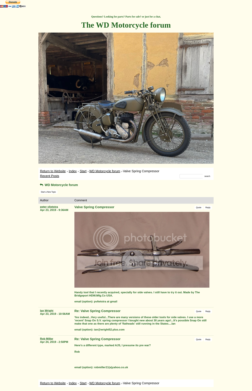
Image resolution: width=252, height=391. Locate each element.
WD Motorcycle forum (104, 171)
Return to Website (53, 171)
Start (83, 171)
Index (73, 171)
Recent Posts (49, 176)
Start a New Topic (48, 192)
